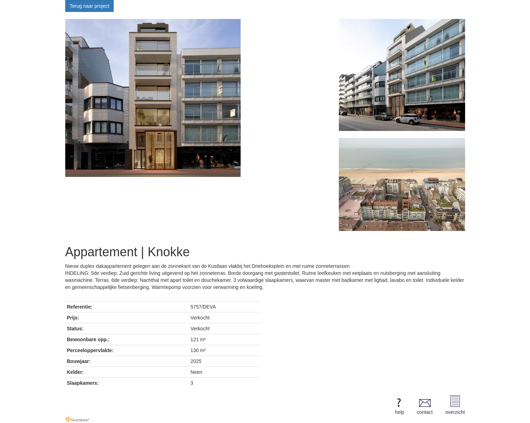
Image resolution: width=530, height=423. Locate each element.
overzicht (455, 405)
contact (424, 405)
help (398, 405)
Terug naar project (89, 6)
